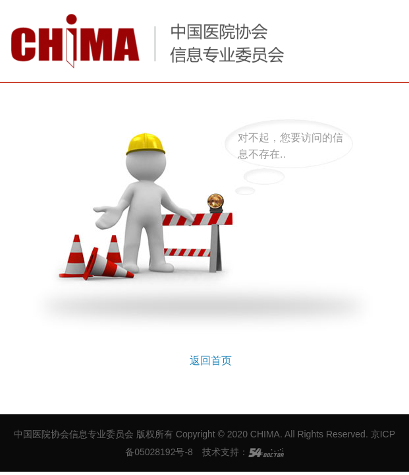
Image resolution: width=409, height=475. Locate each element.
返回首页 (211, 360)
